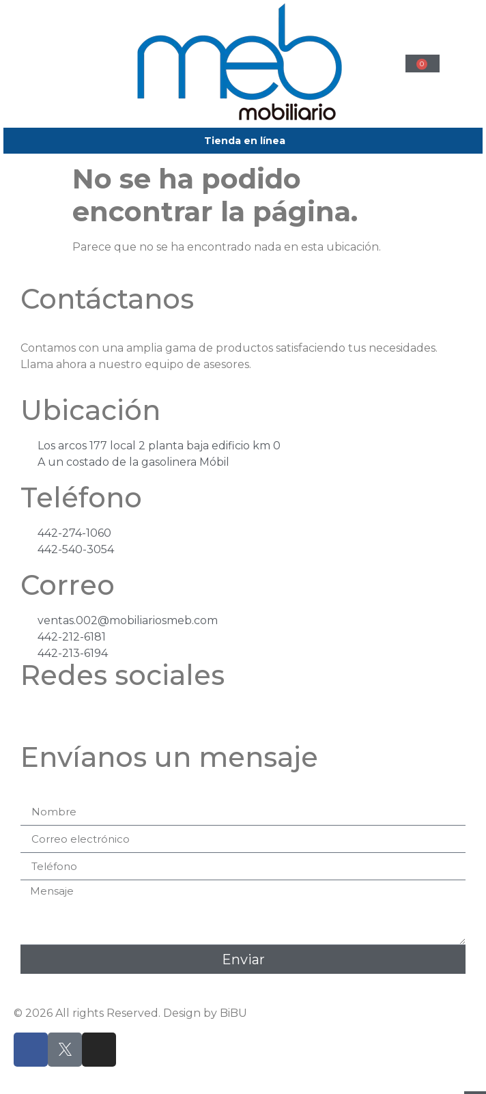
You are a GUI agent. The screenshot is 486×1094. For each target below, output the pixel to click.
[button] (63, 62)
